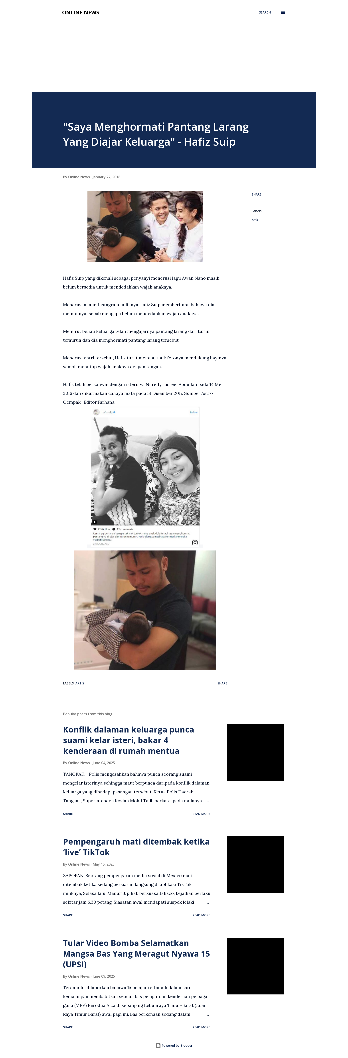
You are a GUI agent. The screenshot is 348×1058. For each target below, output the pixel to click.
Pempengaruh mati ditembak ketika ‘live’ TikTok (136, 847)
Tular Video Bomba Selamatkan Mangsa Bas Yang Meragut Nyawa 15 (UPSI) (136, 954)
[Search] (265, 12)
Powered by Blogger (174, 1045)
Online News (80, 12)
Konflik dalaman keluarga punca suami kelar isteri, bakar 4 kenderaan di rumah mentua (128, 740)
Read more (201, 814)
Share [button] (256, 194)
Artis (255, 220)
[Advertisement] (174, 58)
